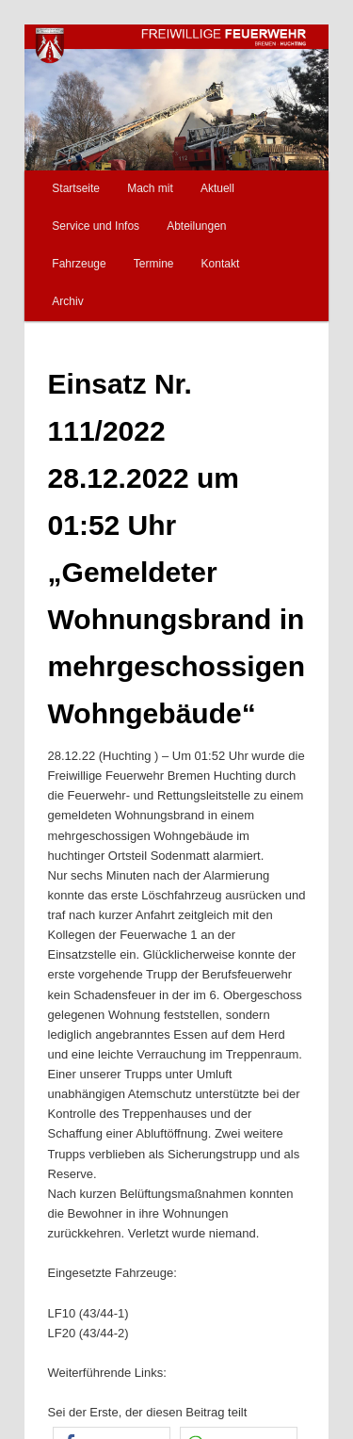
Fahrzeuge (78, 263)
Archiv (67, 301)
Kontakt (220, 263)
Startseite (76, 188)
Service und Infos (95, 226)
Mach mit (150, 188)
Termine (154, 263)
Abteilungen (196, 226)
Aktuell (217, 188)
